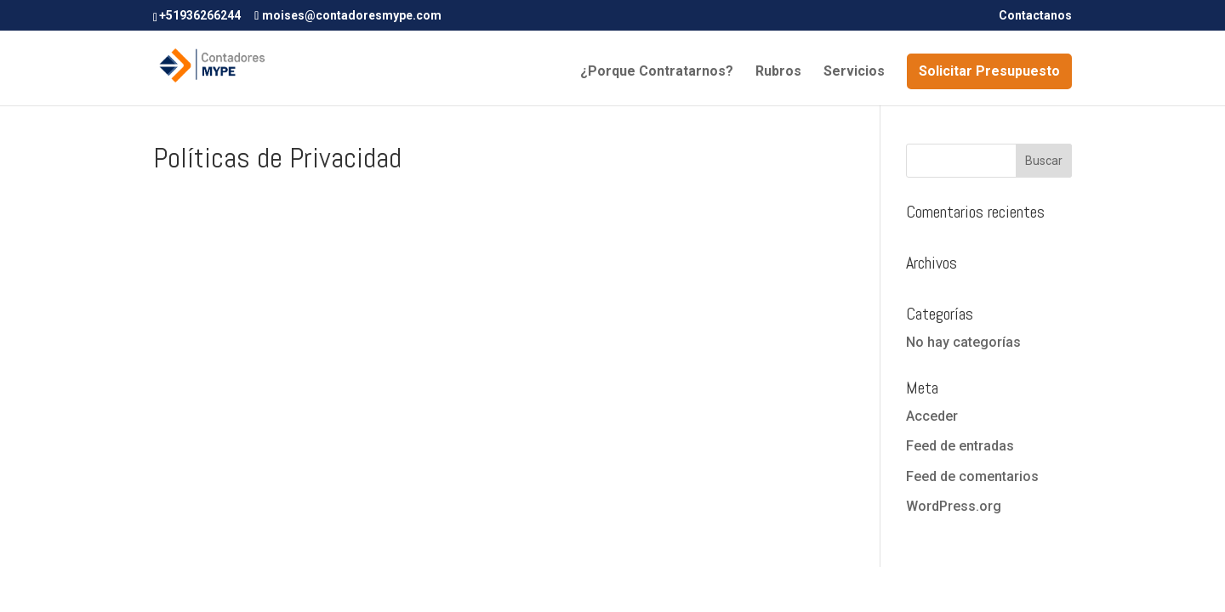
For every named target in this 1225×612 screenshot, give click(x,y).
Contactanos (1035, 15)
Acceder (932, 416)
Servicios (854, 72)
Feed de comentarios (972, 476)
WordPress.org (953, 506)
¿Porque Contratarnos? (656, 72)
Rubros (778, 72)
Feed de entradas (960, 446)
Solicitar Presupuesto (989, 71)
